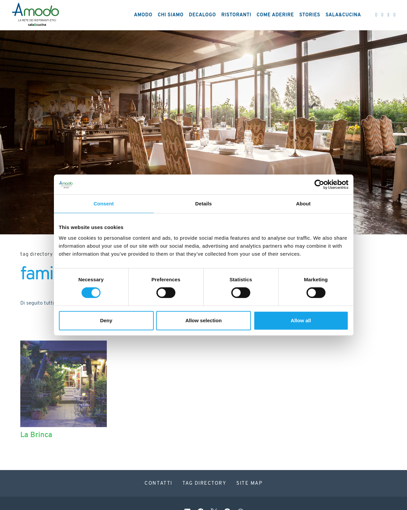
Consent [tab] (104, 203)
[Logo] (35, 15)
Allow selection (203, 320)
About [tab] (303, 203)
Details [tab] (203, 203)
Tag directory (36, 254)
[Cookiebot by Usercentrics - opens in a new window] (319, 184)
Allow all (301, 320)
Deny (106, 320)
